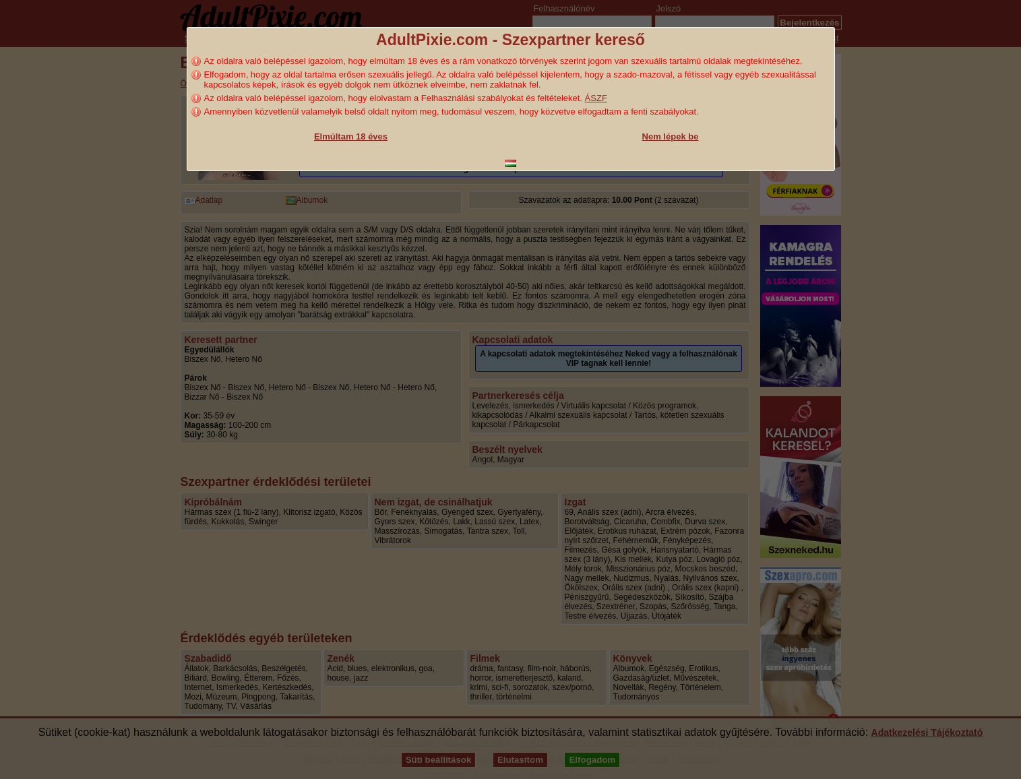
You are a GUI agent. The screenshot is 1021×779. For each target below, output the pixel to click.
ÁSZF (596, 98)
